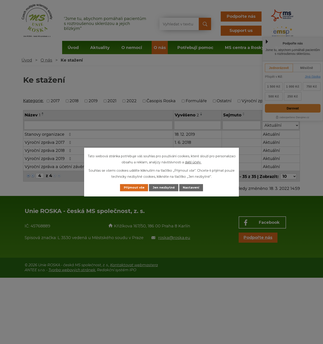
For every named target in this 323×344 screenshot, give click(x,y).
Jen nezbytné (163, 188)
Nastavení (194, 188)
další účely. (193, 162)
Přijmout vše (131, 188)
